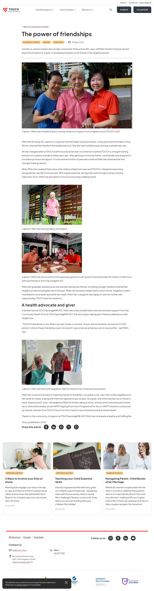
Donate (124, 10)
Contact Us (133, 3)
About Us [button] (88, 9)
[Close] (66, 582)
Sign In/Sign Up (145, 3)
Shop (123, 3)
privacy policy (22, 585)
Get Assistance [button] (45, 9)
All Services (14, 537)
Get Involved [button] (67, 9)
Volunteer (142, 10)
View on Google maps (22, 562)
